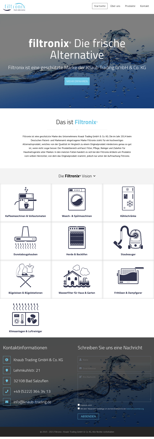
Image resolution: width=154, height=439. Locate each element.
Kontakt (144, 6)
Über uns (115, 6)
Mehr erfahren (77, 81)
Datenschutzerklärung (135, 408)
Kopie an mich (85, 405)
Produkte (130, 6)
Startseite (100, 6)
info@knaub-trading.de (33, 402)
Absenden (88, 416)
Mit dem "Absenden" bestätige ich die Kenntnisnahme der (111, 408)
